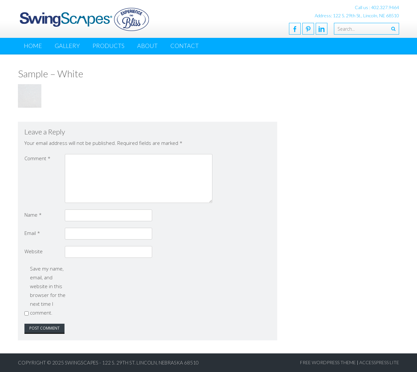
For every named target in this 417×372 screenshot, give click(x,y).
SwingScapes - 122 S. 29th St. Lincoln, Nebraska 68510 (132, 362)
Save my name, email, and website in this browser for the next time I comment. (47, 290)
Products (108, 45)
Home (33, 45)
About (147, 45)
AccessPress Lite (379, 362)
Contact (184, 45)
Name (33, 214)
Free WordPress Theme (328, 362)
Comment (37, 158)
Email (32, 233)
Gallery (67, 45)
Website (33, 251)
